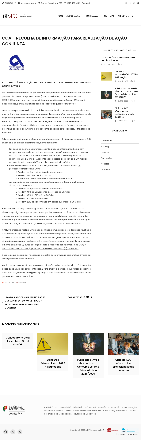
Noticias (22, 282)
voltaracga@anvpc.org (48, 241)
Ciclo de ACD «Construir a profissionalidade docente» (124, 112)
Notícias (109, 15)
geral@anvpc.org (27, 3)
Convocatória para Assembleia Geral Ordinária (18, 341)
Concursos (106, 140)
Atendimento (125, 15)
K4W (102, 430)
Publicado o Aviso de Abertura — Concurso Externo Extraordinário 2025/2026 (126, 93)
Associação (73, 15)
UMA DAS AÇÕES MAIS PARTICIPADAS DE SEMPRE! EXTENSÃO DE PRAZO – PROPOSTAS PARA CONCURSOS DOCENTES (25, 302)
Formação (92, 15)
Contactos (133, 434)
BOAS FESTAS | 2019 (78, 297)
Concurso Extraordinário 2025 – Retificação (126, 74)
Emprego (105, 146)
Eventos (105, 152)
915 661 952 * (9, 3)
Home (60, 15)
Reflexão (105, 169)
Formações (106, 158)
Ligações (121, 434)
